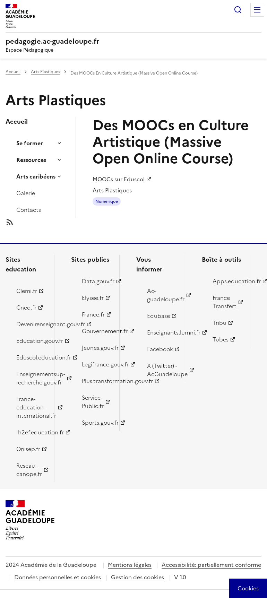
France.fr (93, 314)
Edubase (158, 316)
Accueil (13, 72)
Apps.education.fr (227, 281)
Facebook (160, 349)
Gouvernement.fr (97, 331)
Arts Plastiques (45, 72)
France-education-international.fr (31, 407)
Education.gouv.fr (31, 341)
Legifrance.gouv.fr (97, 364)
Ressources (31, 160)
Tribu (219, 323)
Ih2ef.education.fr (31, 432)
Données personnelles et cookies (57, 577)
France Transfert (224, 302)
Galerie (25, 193)
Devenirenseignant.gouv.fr (31, 324)
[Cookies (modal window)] (248, 588)
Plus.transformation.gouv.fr (97, 381)
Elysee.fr (93, 298)
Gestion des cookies (137, 577)
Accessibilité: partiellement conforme (211, 565)
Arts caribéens (35, 176)
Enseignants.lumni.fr (162, 332)
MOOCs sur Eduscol (119, 179)
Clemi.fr (26, 291)
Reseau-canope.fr (29, 469)
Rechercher (238, 10)
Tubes (221, 339)
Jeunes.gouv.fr (97, 348)
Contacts (28, 210)
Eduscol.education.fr (31, 357)
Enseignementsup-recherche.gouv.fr (31, 378)
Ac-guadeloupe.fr (162, 295)
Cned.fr (26, 307)
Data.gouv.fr (97, 281)
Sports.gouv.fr (97, 422)
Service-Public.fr (93, 401)
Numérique (106, 201)
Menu (257, 10)
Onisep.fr (28, 449)
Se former (29, 143)
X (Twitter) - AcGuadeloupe (162, 370)
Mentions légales (130, 565)
